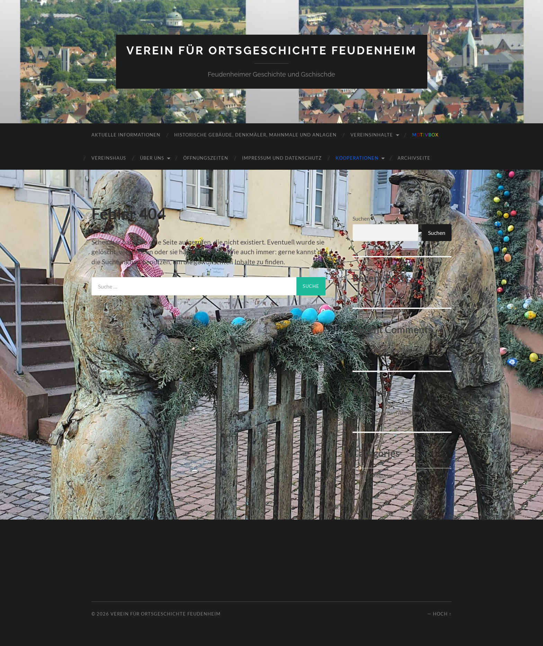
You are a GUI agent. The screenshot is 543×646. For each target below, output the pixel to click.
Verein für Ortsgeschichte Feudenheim (271, 50)
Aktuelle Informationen (125, 135)
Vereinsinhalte (371, 135)
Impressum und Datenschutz (282, 158)
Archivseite (414, 158)
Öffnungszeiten (205, 158)
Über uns (152, 158)
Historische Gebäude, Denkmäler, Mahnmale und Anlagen (255, 135)
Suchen (361, 218)
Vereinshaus (108, 158)
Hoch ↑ (442, 614)
